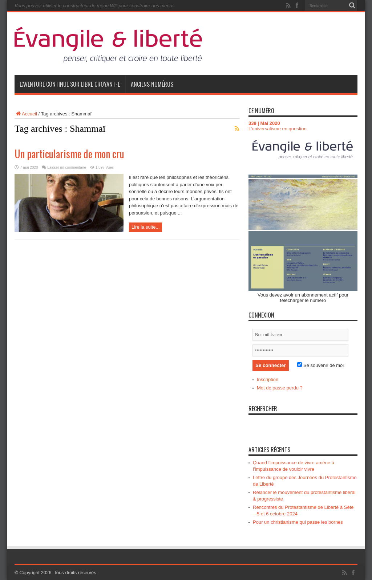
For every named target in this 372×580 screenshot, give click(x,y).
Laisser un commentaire (66, 167)
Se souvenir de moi (320, 365)
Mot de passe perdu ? (280, 388)
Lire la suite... (145, 227)
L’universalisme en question (277, 128)
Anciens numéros (152, 84)
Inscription (267, 379)
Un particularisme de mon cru (69, 153)
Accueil (26, 114)
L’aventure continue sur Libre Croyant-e (70, 84)
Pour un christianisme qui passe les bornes (298, 522)
